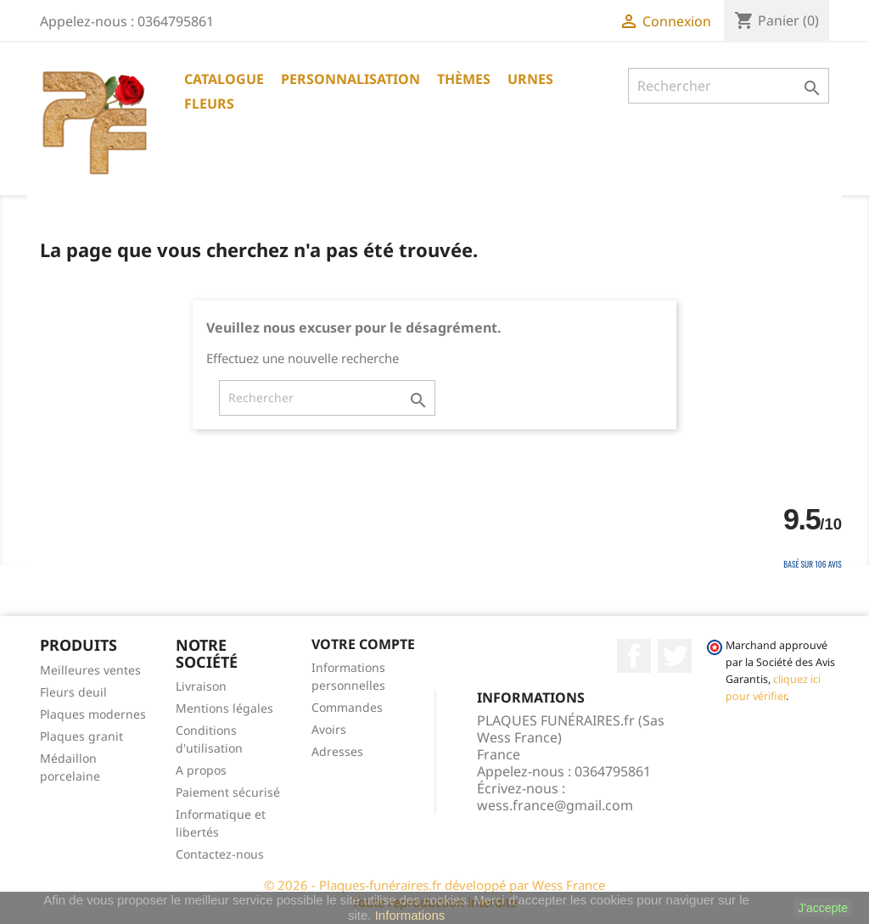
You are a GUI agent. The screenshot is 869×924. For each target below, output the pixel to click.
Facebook (634, 656)
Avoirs (328, 729)
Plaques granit (81, 736)
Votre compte (363, 644)
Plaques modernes (93, 714)
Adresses (337, 751)
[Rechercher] (728, 86)
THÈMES (464, 79)
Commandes (347, 707)
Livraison (201, 686)
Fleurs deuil (73, 692)
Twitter (675, 656)
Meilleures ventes (90, 670)
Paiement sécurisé (228, 792)
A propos (201, 770)
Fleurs (209, 103)
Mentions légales (224, 708)
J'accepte (823, 908)
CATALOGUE (224, 79)
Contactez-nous (220, 854)
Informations (410, 915)
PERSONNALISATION (350, 79)
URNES (530, 79)
